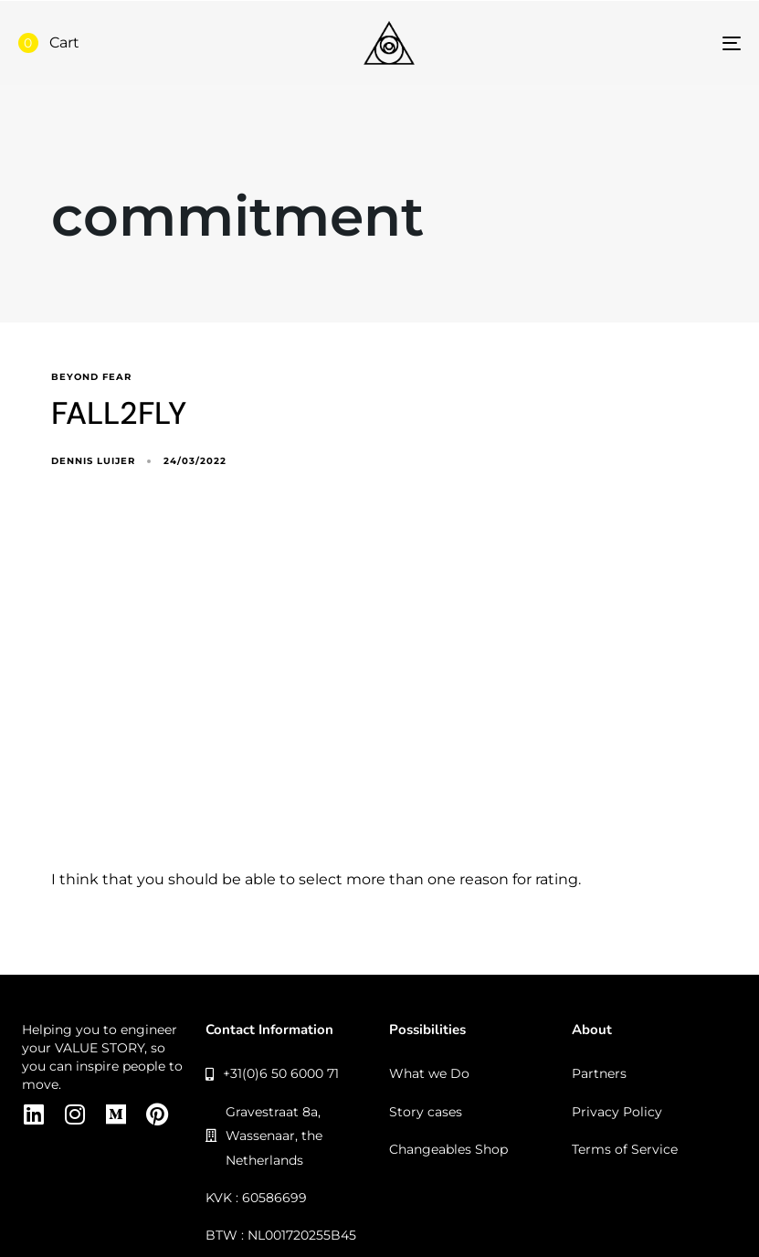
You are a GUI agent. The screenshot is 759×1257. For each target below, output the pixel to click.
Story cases (425, 1112)
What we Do (429, 1073)
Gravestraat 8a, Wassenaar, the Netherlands (264, 1136)
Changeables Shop (448, 1149)
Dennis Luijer (93, 461)
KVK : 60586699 (256, 1197)
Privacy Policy (617, 1112)
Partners (599, 1073)
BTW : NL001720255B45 (281, 1235)
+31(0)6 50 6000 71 (273, 1073)
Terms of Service (625, 1149)
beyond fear (91, 377)
